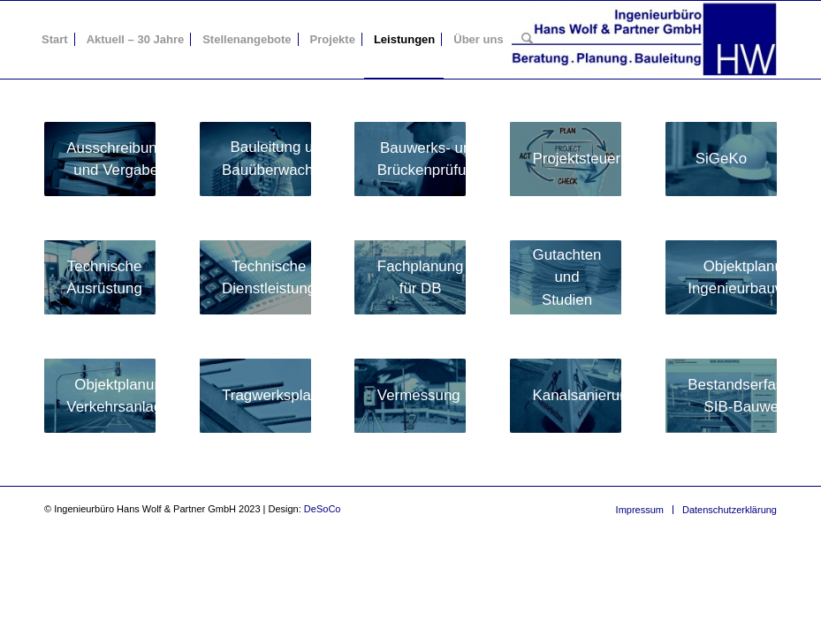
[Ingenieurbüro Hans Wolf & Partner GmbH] (644, 40)
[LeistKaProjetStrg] (565, 159)
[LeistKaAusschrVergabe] (100, 159)
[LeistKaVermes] (410, 396)
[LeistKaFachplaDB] (410, 277)
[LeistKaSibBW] (721, 396)
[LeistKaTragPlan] (255, 396)
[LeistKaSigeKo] (721, 159)
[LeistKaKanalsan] (565, 396)
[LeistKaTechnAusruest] (100, 277)
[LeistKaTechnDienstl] (255, 277)
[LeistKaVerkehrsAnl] (100, 396)
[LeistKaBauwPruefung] (410, 159)
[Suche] (527, 40)
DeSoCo (322, 509)
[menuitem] (55, 40)
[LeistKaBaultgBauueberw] (255, 159)
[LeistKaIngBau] (721, 277)
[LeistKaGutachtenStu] (565, 277)
